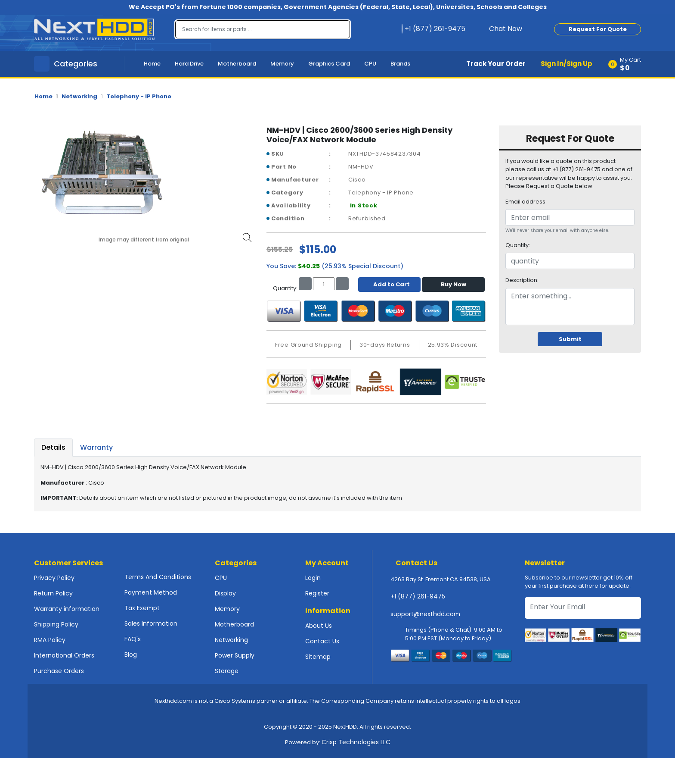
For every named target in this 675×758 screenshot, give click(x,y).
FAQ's (132, 639)
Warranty (96, 447)
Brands (400, 64)
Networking (79, 96)
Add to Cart (389, 284)
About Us (318, 625)
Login (313, 577)
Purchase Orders (59, 671)
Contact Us (322, 641)
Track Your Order (496, 63)
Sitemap (318, 656)
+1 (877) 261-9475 (417, 596)
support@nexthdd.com (425, 614)
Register (317, 593)
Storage (226, 671)
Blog (130, 654)
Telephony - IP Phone (138, 96)
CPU (370, 64)
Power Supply (234, 655)
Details (53, 447)
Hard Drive (189, 64)
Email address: (526, 201)
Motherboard (237, 64)
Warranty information (66, 609)
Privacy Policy (54, 577)
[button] (627, 64)
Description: (522, 280)
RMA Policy (49, 640)
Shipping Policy (56, 624)
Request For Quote (598, 29)
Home (152, 64)
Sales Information (150, 623)
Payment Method (150, 592)
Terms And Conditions (157, 577)
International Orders (64, 655)
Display (225, 593)
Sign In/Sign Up (566, 63)
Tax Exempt (142, 608)
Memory (282, 64)
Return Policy (53, 593)
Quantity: (517, 245)
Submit (570, 339)
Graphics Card (329, 64)
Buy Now (453, 284)
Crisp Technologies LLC (356, 742)
